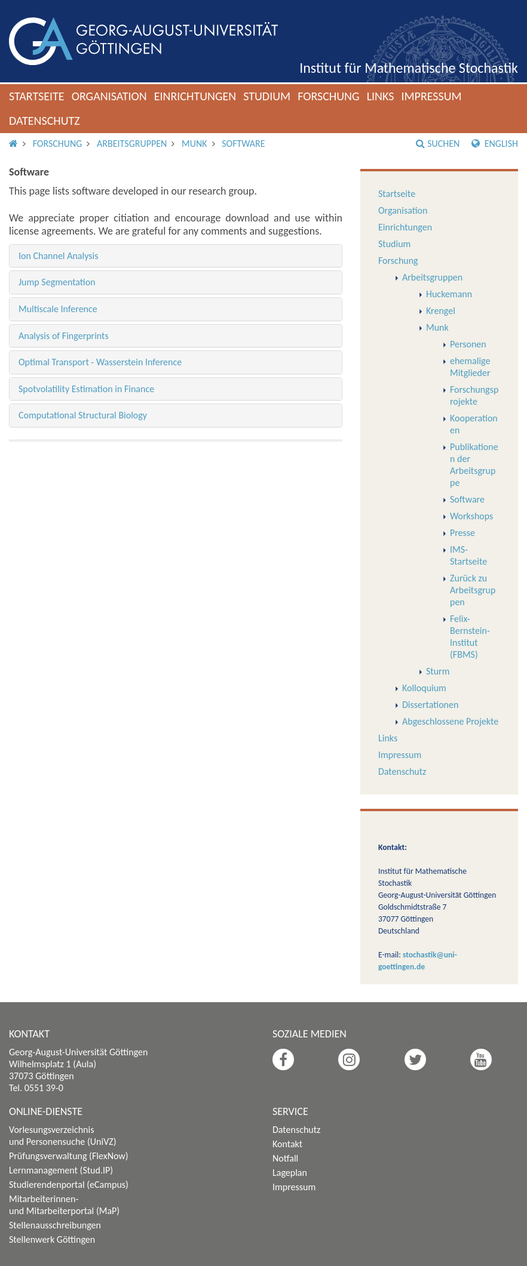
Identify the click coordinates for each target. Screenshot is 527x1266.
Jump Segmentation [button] (57, 282)
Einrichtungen (195, 96)
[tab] (176, 256)
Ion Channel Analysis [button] (58, 255)
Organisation (109, 96)
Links (380, 96)
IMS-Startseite (468, 555)
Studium (266, 96)
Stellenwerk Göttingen (52, 1239)
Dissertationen (430, 704)
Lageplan (289, 1172)
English (494, 143)
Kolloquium (424, 688)
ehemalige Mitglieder (470, 366)
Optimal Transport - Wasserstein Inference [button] (100, 362)
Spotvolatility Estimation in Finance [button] (86, 389)
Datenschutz (44, 120)
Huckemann (449, 294)
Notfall (285, 1158)
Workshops (471, 516)
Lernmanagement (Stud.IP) (61, 1170)
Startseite (37, 96)
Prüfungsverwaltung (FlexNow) (68, 1156)
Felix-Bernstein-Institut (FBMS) (470, 636)
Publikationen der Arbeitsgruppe (474, 464)
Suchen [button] (437, 143)
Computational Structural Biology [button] (83, 415)
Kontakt (287, 1144)
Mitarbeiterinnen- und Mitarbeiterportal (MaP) (64, 1204)
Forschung (329, 96)
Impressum (431, 96)
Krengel (440, 310)
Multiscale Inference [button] (58, 309)
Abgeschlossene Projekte (450, 721)
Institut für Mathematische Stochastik (408, 67)
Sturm (437, 671)
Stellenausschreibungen (55, 1225)
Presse (462, 532)
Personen (468, 344)
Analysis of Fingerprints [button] (64, 335)
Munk (194, 143)
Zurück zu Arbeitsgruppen (472, 590)
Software (243, 143)
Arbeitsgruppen (132, 143)
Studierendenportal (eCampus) (68, 1184)
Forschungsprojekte (474, 395)
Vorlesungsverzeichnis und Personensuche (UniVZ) (63, 1135)
